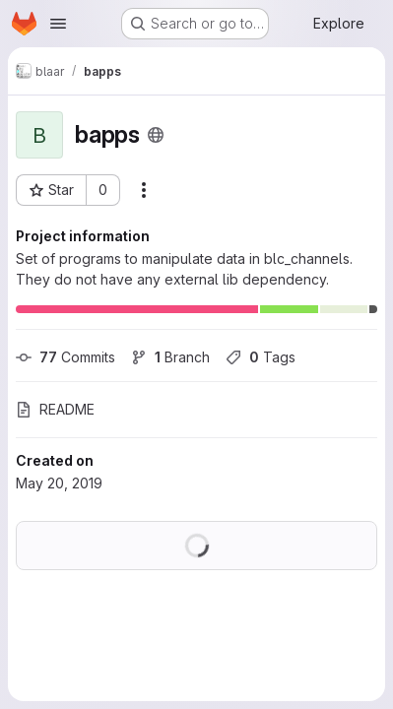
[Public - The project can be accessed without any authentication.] (156, 135)
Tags (260, 357)
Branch (170, 357)
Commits (65, 357)
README (55, 409)
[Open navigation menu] (58, 23)
